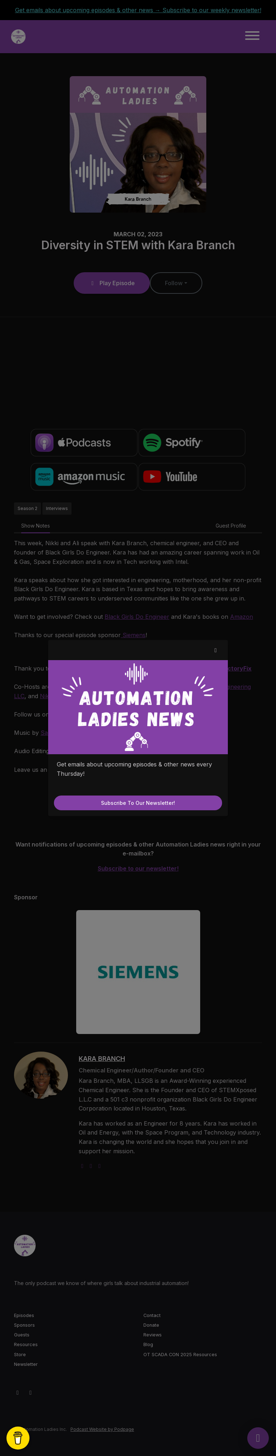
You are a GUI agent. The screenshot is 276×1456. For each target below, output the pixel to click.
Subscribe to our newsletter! (138, 803)
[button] (215, 650)
